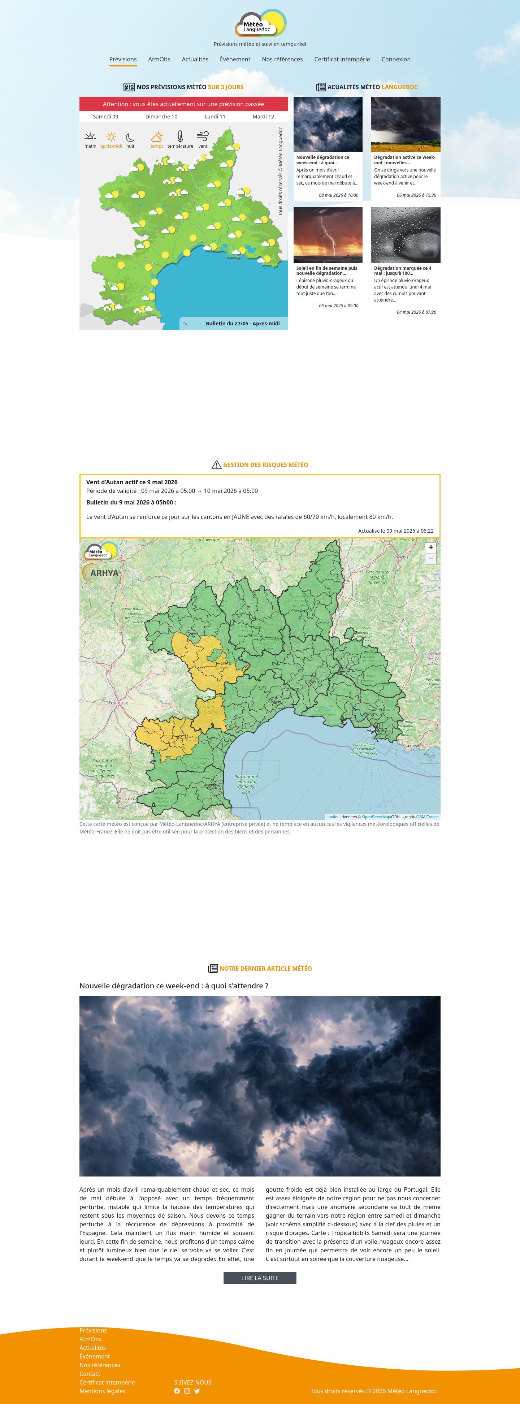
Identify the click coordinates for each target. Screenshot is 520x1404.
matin (90, 139)
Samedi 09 (105, 116)
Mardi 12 (263, 116)
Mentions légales (102, 1391)
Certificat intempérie (342, 59)
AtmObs (159, 59)
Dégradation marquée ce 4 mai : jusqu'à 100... (402, 270)
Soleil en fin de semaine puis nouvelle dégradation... (327, 270)
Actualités (195, 59)
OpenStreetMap (376, 817)
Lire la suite (259, 1278)
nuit (130, 141)
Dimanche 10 (162, 116)
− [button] (431, 559)
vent (203, 139)
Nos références (282, 59)
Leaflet (332, 817)
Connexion (396, 59)
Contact (89, 1374)
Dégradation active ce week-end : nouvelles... (405, 159)
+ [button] (431, 548)
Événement (235, 59)
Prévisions (123, 59)
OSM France (427, 817)
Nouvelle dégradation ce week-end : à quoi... (323, 159)
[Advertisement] (260, 383)
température (180, 139)
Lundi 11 (215, 116)
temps (157, 139)
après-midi (111, 140)
